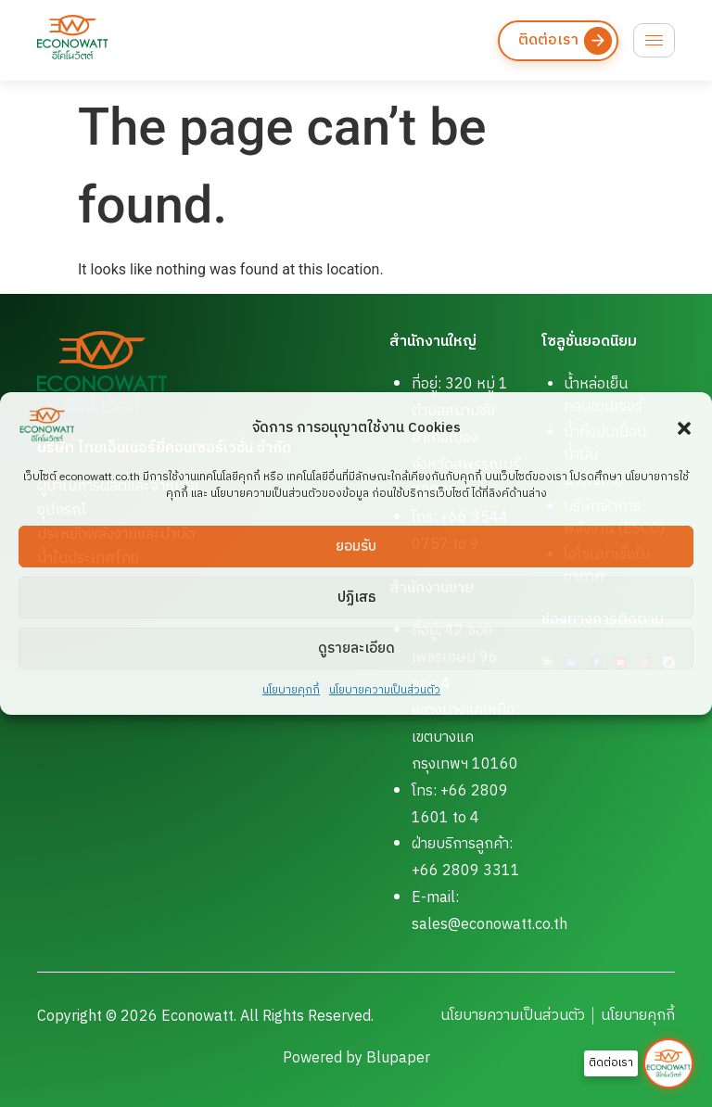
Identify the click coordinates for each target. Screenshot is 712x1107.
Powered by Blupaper (356, 1058)
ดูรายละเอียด (356, 648)
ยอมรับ (356, 546)
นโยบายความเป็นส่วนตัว (384, 690)
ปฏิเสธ (356, 597)
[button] (684, 428)
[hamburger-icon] (654, 40)
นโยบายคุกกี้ (291, 690)
